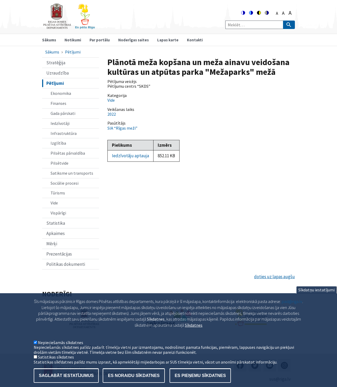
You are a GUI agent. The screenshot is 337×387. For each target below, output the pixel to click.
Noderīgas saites (133, 39)
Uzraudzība (57, 73)
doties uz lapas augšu (274, 277)
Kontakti (195, 39)
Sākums (49, 39)
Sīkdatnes (193, 331)
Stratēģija (55, 63)
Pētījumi (73, 52)
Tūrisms (58, 192)
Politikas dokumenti (65, 264)
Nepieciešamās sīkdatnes (60, 349)
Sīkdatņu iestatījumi (316, 296)
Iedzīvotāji (60, 123)
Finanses (58, 103)
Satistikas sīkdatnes (56, 363)
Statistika (55, 223)
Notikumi (73, 39)
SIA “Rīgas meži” (122, 128)
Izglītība (58, 143)
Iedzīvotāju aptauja (130, 156)
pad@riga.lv (292, 308)
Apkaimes (55, 233)
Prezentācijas (59, 254)
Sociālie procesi (64, 183)
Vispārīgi (58, 212)
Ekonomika (61, 93)
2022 (111, 114)
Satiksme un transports (72, 173)
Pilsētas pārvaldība (68, 153)
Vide (54, 202)
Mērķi (51, 244)
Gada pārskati (63, 113)
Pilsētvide (59, 163)
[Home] (69, 26)
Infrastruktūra (64, 133)
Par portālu (100, 39)
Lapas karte (168, 39)
